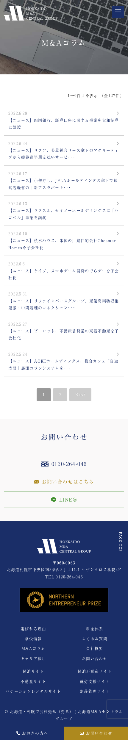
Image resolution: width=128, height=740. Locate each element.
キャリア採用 (33, 659)
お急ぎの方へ (32, 733)
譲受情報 (33, 639)
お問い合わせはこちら (64, 481)
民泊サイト (33, 671)
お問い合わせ (96, 733)
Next (80, 395)
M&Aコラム (33, 648)
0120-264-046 (64, 464)
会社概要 (94, 648)
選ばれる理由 (33, 629)
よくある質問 (94, 639)
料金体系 (94, 629)
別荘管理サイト (95, 691)
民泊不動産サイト (95, 671)
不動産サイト (33, 681)
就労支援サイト (95, 681)
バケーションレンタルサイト (33, 691)
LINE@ (64, 499)
